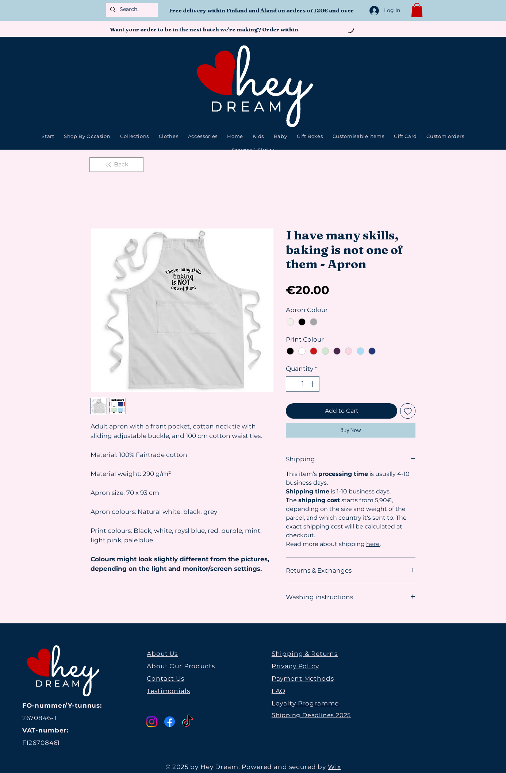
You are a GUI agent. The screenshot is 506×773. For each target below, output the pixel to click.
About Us (162, 653)
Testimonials (168, 691)
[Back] (116, 164)
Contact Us (165, 678)
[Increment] (313, 384)
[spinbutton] (303, 384)
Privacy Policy (295, 666)
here (373, 544)
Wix (334, 766)
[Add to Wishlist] (407, 411)
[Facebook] (169, 722)
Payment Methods (303, 678)
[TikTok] (187, 722)
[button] (417, 10)
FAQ (279, 691)
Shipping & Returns (305, 653)
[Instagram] (152, 722)
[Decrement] (292, 384)
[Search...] (131, 9)
